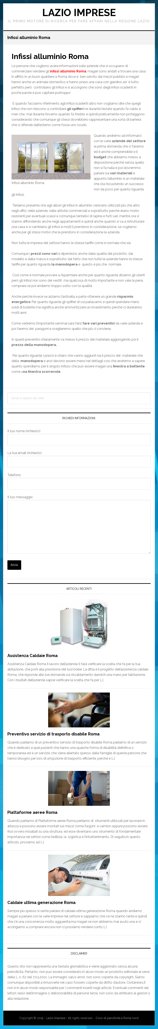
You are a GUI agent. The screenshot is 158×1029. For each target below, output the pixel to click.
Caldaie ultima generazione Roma (41, 902)
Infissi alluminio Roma (50, 56)
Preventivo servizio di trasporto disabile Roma (53, 734)
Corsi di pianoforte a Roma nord (117, 1018)
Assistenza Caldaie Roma (32, 655)
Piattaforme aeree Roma (32, 812)
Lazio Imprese (79, 12)
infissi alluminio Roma (68, 71)
